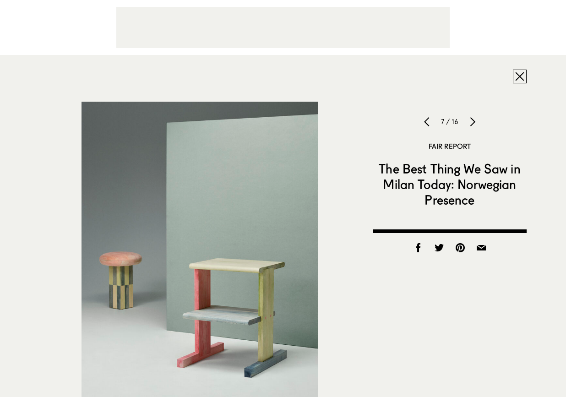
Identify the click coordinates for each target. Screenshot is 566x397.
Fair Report (450, 146)
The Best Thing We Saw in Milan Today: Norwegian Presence (449, 184)
